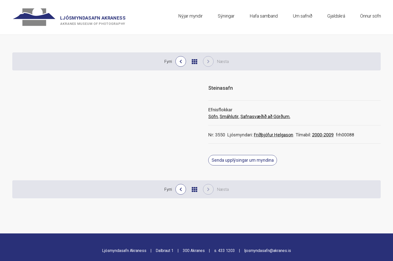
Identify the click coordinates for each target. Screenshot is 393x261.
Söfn (213, 116)
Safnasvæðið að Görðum (264, 116)
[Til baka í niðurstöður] (194, 61)
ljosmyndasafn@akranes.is (267, 250)
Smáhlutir (229, 116)
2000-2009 (323, 134)
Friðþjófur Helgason (273, 134)
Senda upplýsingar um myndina (243, 160)
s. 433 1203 (224, 250)
